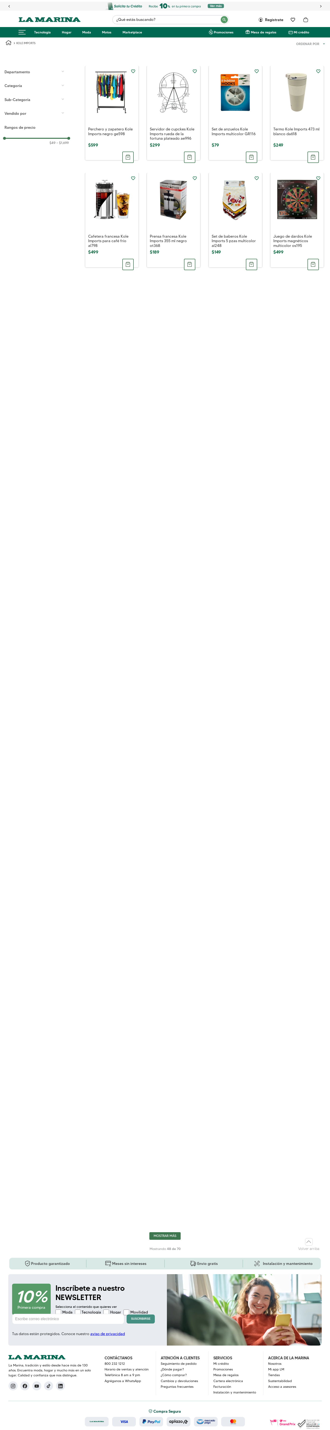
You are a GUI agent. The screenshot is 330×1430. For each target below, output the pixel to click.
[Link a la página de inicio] (9, 43)
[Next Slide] (320, 6)
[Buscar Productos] (224, 19)
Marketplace (132, 32)
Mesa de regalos (263, 32)
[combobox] (170, 19)
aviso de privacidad (107, 1334)
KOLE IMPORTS (26, 43)
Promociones (224, 32)
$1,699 (62, 143)
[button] (37, 72)
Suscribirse (141, 1318)
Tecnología (42, 32)
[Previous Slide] (9, 6)
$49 (52, 143)
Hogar (66, 32)
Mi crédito (301, 32)
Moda (86, 32)
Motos (106, 32)
